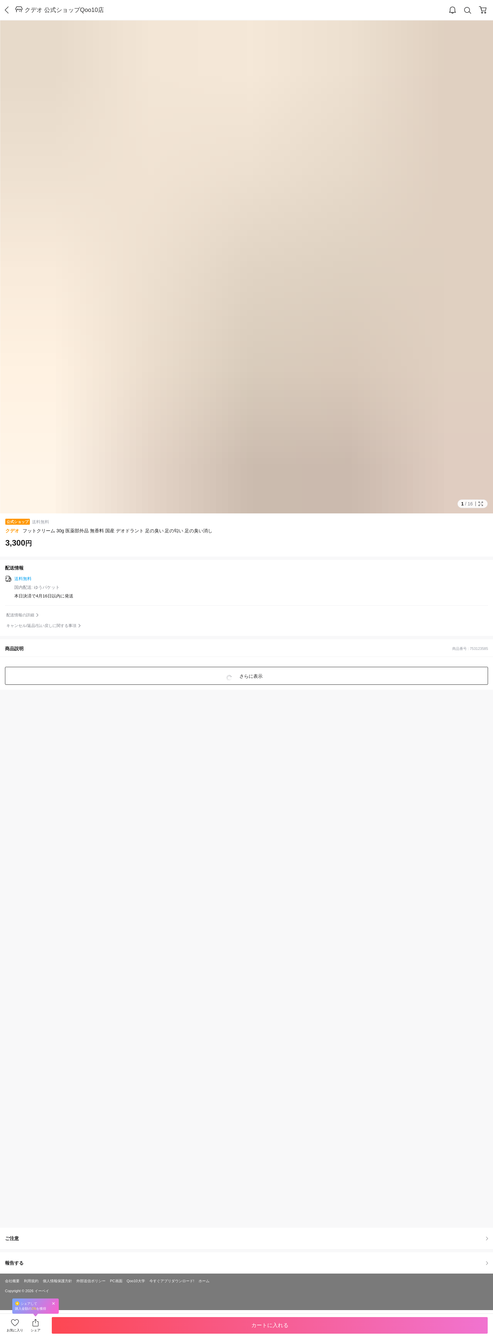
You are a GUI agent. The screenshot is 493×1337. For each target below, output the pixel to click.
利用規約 (31, 1281)
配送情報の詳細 (20, 615)
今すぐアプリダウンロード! (171, 1281)
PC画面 (116, 1281)
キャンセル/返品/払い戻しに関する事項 (41, 625)
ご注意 (246, 1238)
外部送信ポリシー (91, 1281)
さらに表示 (250, 676)
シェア (36, 1330)
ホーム (204, 1281)
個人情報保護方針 (57, 1281)
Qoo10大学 (136, 1281)
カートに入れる (269, 1325)
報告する (246, 1263)
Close (53, 1303)
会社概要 (12, 1281)
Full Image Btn (480, 503)
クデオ (12, 530)
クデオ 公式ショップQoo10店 (64, 10)
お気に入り (15, 1330)
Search (467, 10)
